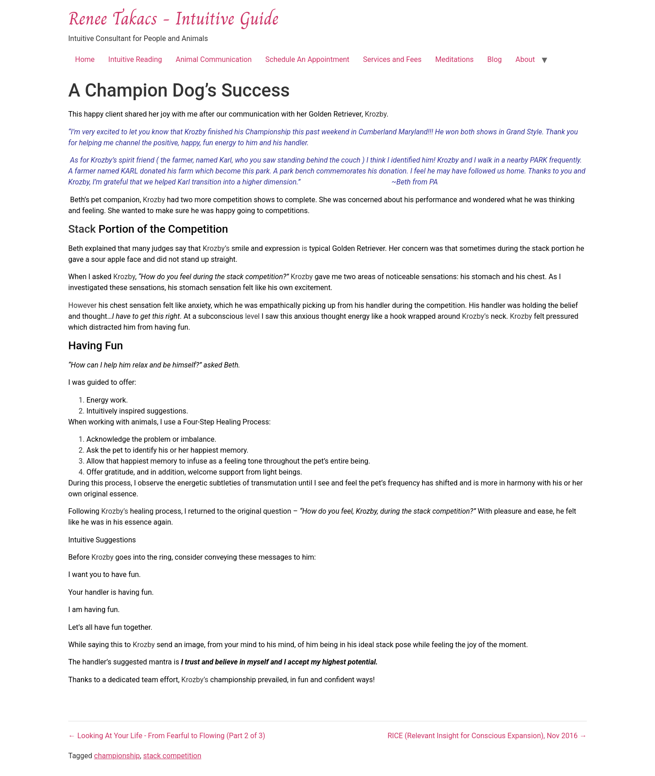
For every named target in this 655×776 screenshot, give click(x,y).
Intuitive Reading (135, 59)
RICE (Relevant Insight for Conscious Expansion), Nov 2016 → (487, 735)
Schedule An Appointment (307, 59)
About (525, 59)
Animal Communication (214, 59)
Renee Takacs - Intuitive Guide (173, 18)
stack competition (172, 755)
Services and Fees (392, 59)
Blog (494, 59)
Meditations (454, 59)
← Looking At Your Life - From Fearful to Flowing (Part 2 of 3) (166, 735)
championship (117, 755)
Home (85, 59)
